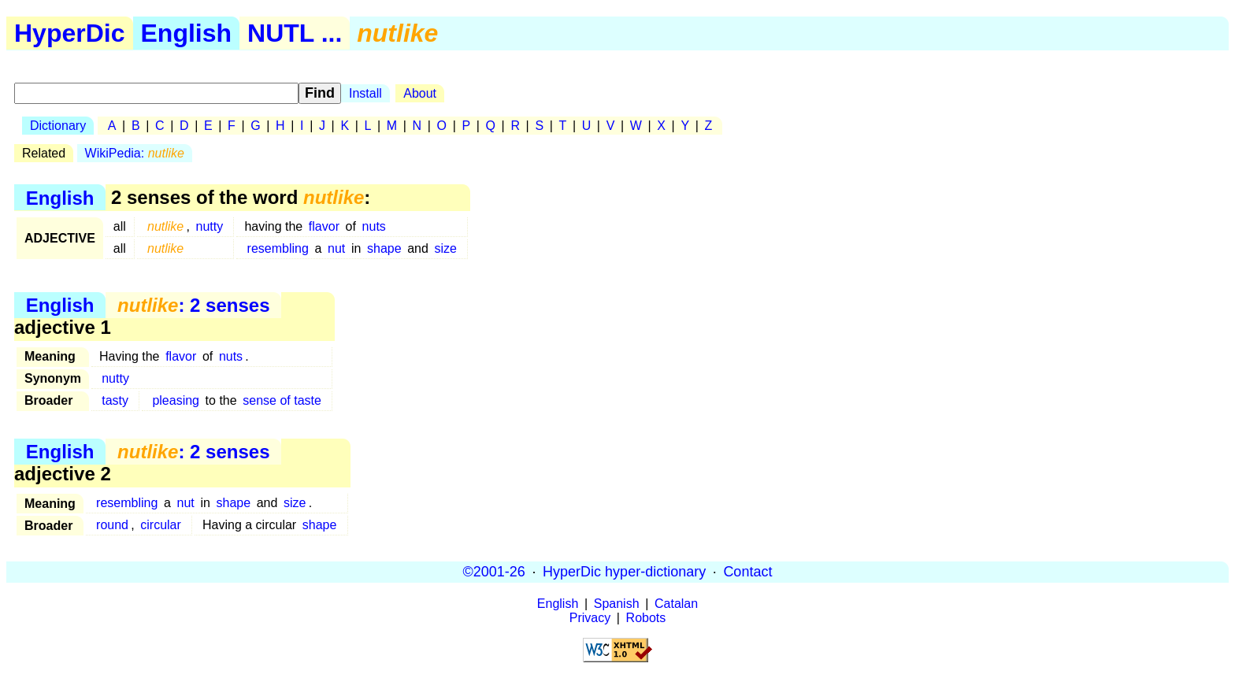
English (186, 33)
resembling (278, 248)
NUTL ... (294, 33)
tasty (115, 400)
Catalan (676, 603)
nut (336, 248)
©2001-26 (494, 572)
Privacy (589, 617)
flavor (324, 226)
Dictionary (58, 125)
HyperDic (69, 33)
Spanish (617, 603)
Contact (747, 572)
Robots (646, 617)
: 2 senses (193, 305)
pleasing (175, 400)
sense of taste (282, 400)
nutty (210, 226)
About (419, 93)
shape (384, 248)
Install (365, 93)
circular (160, 525)
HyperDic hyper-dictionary (624, 572)
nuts (374, 226)
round (112, 525)
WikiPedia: (134, 153)
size (446, 248)
